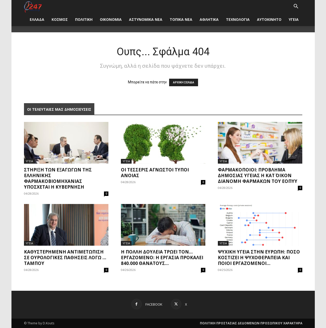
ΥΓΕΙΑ (294, 19)
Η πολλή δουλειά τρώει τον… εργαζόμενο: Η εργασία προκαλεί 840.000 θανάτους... (162, 257)
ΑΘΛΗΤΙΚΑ (209, 19)
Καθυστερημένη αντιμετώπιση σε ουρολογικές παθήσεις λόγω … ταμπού (65, 257)
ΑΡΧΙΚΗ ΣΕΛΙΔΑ (183, 82)
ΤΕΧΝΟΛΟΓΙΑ (238, 19)
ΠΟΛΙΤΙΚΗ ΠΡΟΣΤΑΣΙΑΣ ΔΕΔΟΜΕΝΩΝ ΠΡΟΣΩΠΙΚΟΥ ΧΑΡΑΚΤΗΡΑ (251, 323)
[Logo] (33, 6)
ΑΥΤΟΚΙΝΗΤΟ (269, 19)
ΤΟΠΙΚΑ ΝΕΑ (181, 19)
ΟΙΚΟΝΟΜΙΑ (111, 19)
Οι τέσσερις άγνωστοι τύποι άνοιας (155, 172)
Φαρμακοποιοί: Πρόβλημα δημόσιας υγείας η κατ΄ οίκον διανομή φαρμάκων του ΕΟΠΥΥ (257, 175)
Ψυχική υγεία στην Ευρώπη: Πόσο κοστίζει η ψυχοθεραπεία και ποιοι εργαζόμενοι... (259, 257)
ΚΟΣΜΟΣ (60, 19)
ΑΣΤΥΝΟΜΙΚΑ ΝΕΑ (145, 19)
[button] (296, 6)
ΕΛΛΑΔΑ (37, 19)
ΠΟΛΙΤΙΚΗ (84, 19)
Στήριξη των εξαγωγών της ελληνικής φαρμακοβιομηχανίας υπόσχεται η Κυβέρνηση (58, 178)
